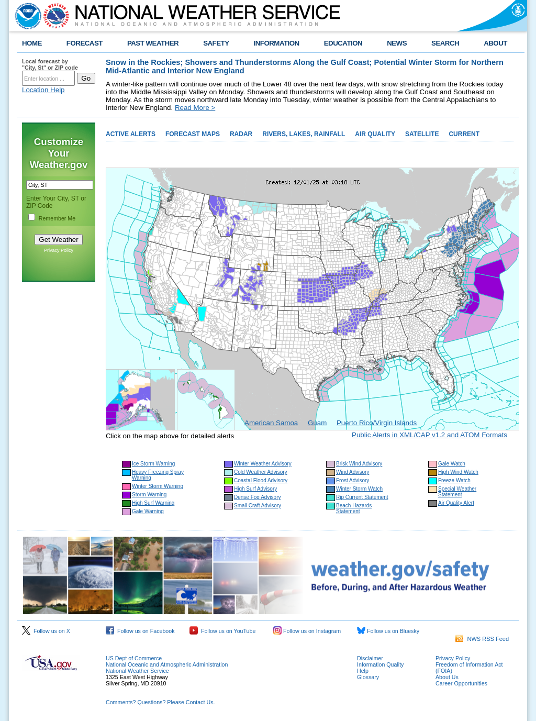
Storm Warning (149, 494)
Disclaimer (370, 658)
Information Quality (380, 664)
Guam (317, 423)
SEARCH (445, 43)
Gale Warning (148, 511)
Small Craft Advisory (257, 505)
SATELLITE (422, 134)
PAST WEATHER (152, 43)
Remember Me (57, 218)
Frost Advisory (352, 480)
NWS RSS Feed (482, 639)
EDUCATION (343, 43)
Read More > (195, 108)
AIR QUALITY (375, 134)
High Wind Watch (458, 472)
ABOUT (495, 43)
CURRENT (464, 134)
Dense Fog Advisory (257, 497)
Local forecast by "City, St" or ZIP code (50, 64)
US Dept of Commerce (134, 658)
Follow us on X (46, 631)
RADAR (241, 134)
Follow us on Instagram (307, 631)
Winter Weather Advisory (263, 464)
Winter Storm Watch (359, 489)
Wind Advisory (352, 472)
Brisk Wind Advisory (359, 464)
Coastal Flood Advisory (260, 480)
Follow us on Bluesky (388, 631)
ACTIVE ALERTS (130, 134)
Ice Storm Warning (153, 464)
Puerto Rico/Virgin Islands (377, 423)
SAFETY (216, 43)
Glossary (368, 677)
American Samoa (271, 423)
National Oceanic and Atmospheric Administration (167, 664)
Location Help (43, 90)
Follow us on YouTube (222, 631)
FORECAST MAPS (192, 134)
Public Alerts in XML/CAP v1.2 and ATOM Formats (429, 435)
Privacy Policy (58, 250)
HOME (32, 43)
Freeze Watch (454, 480)
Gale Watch (451, 464)
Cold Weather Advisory (260, 472)
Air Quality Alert (456, 503)
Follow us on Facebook (140, 631)
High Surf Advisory (255, 489)
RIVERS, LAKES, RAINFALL (303, 134)
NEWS (397, 43)
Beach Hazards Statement (354, 508)
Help (362, 671)
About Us (447, 677)
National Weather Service (137, 671)
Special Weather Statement (457, 491)
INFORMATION (276, 43)
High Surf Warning (153, 503)
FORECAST (84, 43)
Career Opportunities (461, 683)
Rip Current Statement (362, 497)
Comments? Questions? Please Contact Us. (160, 702)
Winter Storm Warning (157, 486)
